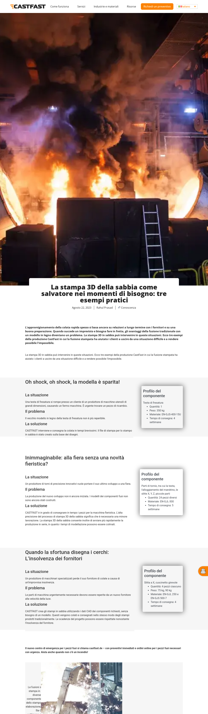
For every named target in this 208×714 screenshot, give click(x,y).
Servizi (81, 6)
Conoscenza (128, 307)
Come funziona (59, 6)
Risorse (131, 6)
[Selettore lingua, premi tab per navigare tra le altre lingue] (187, 6)
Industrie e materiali (106, 6)
